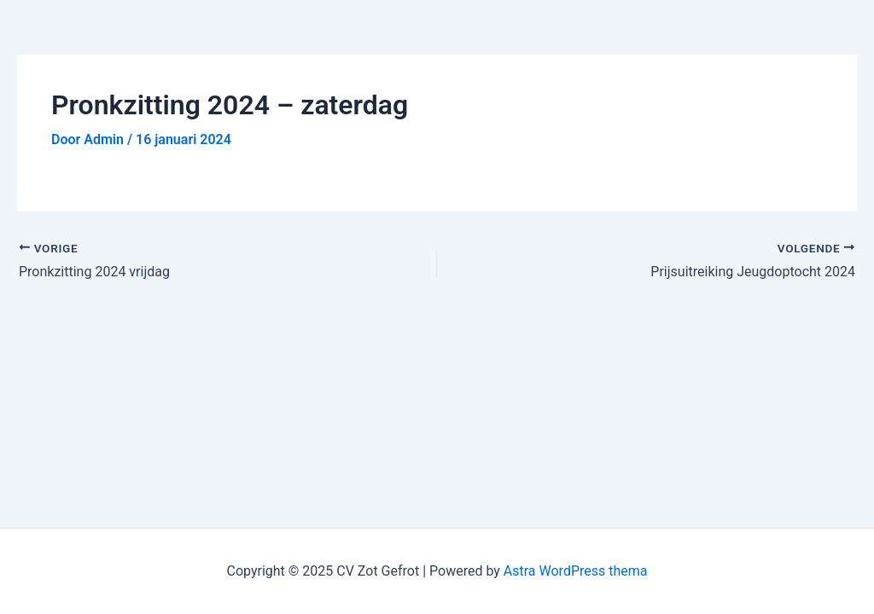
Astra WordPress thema (576, 571)
